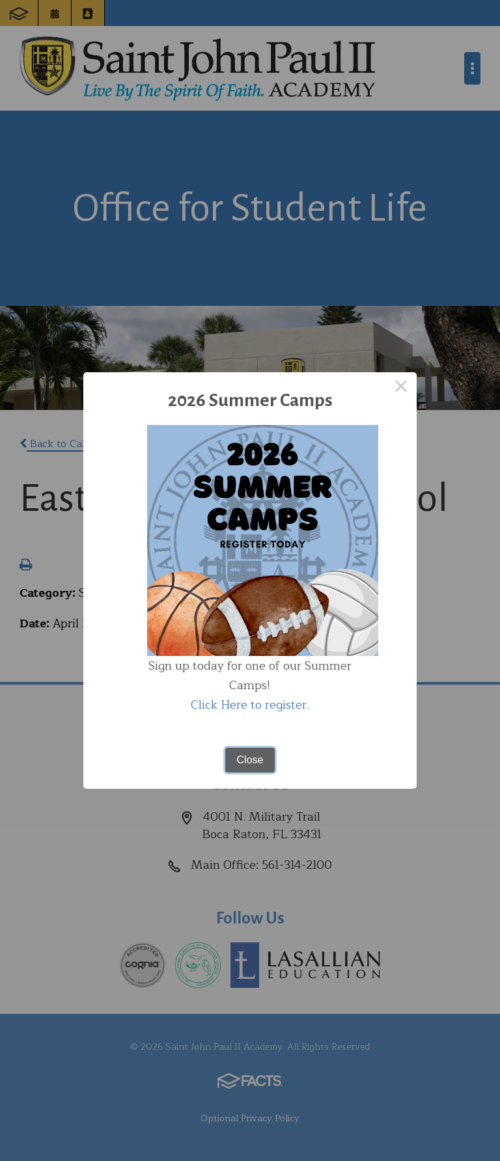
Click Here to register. (250, 705)
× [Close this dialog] (401, 387)
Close (250, 759)
